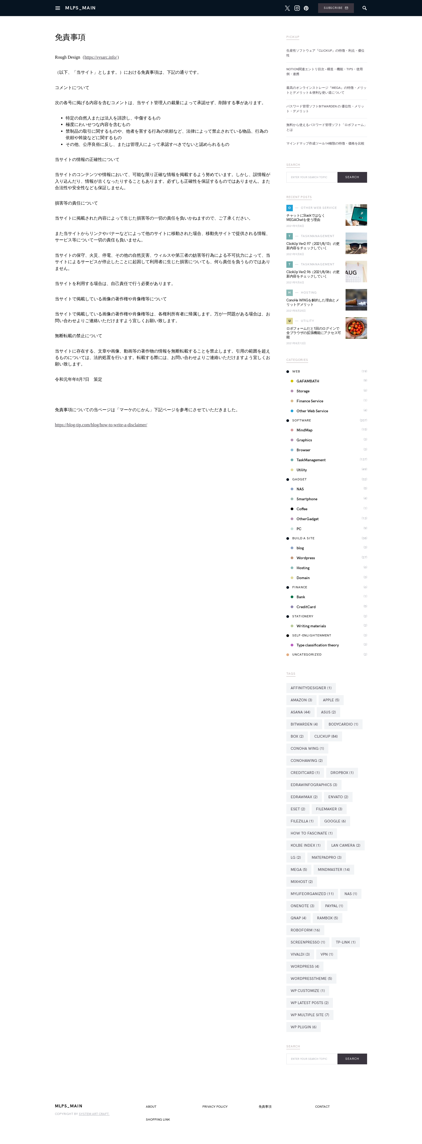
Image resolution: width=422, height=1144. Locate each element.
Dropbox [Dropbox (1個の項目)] (342, 772)
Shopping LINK (158, 1120)
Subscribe (336, 8)
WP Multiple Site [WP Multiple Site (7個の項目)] (310, 1015)
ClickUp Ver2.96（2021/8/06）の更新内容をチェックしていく (313, 274)
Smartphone (304, 499)
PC (296, 529)
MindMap (301, 430)
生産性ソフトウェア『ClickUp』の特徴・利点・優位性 (325, 53)
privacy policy (215, 1107)
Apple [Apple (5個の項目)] (331, 700)
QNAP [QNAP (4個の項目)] (298, 918)
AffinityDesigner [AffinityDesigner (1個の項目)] (311, 688)
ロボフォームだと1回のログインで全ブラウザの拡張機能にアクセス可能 (313, 332)
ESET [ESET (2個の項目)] (298, 809)
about (151, 1107)
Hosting (300, 568)
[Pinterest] (306, 8)
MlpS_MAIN (80, 8)
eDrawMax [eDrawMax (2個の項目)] (304, 797)
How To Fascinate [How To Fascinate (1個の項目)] (312, 833)
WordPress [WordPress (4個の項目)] (305, 966)
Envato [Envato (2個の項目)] (338, 797)
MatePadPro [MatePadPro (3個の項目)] (327, 857)
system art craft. (94, 1114)
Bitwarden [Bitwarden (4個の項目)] (304, 724)
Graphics (301, 440)
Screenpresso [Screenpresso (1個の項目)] (308, 942)
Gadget (296, 479)
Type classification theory (315, 645)
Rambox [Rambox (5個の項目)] (327, 918)
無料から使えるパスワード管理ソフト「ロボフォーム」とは (326, 127)
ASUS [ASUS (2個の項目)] (328, 712)
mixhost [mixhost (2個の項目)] (302, 881)
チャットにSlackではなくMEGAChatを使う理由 (305, 217)
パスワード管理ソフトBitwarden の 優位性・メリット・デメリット (325, 108)
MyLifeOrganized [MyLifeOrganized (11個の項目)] (312, 894)
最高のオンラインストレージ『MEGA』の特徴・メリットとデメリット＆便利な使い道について (326, 90)
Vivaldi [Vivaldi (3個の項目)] (300, 954)
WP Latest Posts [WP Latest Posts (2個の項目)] (310, 1003)
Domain (300, 578)
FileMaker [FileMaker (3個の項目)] (329, 809)
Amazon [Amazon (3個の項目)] (301, 700)
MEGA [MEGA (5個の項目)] (299, 869)
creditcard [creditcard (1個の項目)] (305, 772)
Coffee (299, 509)
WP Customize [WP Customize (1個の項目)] (308, 990)
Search (352, 177)
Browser (301, 450)
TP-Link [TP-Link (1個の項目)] (346, 942)
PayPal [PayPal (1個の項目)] (334, 906)
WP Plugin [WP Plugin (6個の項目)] (303, 1027)
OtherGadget (305, 519)
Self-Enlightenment (308, 635)
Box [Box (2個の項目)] (297, 736)
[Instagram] (297, 8)
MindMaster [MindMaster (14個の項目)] (334, 869)
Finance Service (307, 401)
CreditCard (303, 607)
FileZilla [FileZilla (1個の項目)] (302, 821)
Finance (296, 587)
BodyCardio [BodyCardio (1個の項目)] (343, 724)
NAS (297, 489)
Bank (298, 597)
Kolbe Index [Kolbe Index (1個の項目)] (306, 845)
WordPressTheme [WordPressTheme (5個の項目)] (311, 978)
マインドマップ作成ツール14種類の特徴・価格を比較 (325, 144)
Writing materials (308, 626)
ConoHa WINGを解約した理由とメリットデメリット (312, 302)
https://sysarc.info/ (101, 57)
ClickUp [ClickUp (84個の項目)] (326, 736)
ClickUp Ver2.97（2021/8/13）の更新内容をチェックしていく (313, 246)
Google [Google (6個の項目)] (335, 821)
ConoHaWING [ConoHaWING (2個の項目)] (307, 760)
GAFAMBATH (305, 381)
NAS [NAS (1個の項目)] (350, 894)
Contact (322, 1107)
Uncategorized (304, 655)
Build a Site (300, 538)
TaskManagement (308, 460)
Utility (299, 470)
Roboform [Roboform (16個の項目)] (305, 930)
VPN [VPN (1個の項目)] (327, 954)
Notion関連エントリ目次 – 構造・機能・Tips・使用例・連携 (324, 71)
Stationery (300, 616)
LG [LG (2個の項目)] (296, 857)
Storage (300, 391)
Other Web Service (309, 411)
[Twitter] (287, 8)
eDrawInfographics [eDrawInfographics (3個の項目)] (314, 785)
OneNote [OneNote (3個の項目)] (302, 906)
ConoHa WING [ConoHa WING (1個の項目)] (307, 748)
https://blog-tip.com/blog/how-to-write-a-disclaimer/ (101, 424)
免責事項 (265, 1107)
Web (293, 371)
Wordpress (303, 558)
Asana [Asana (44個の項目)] (300, 712)
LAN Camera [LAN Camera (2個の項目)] (345, 845)
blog (297, 548)
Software (298, 420)
